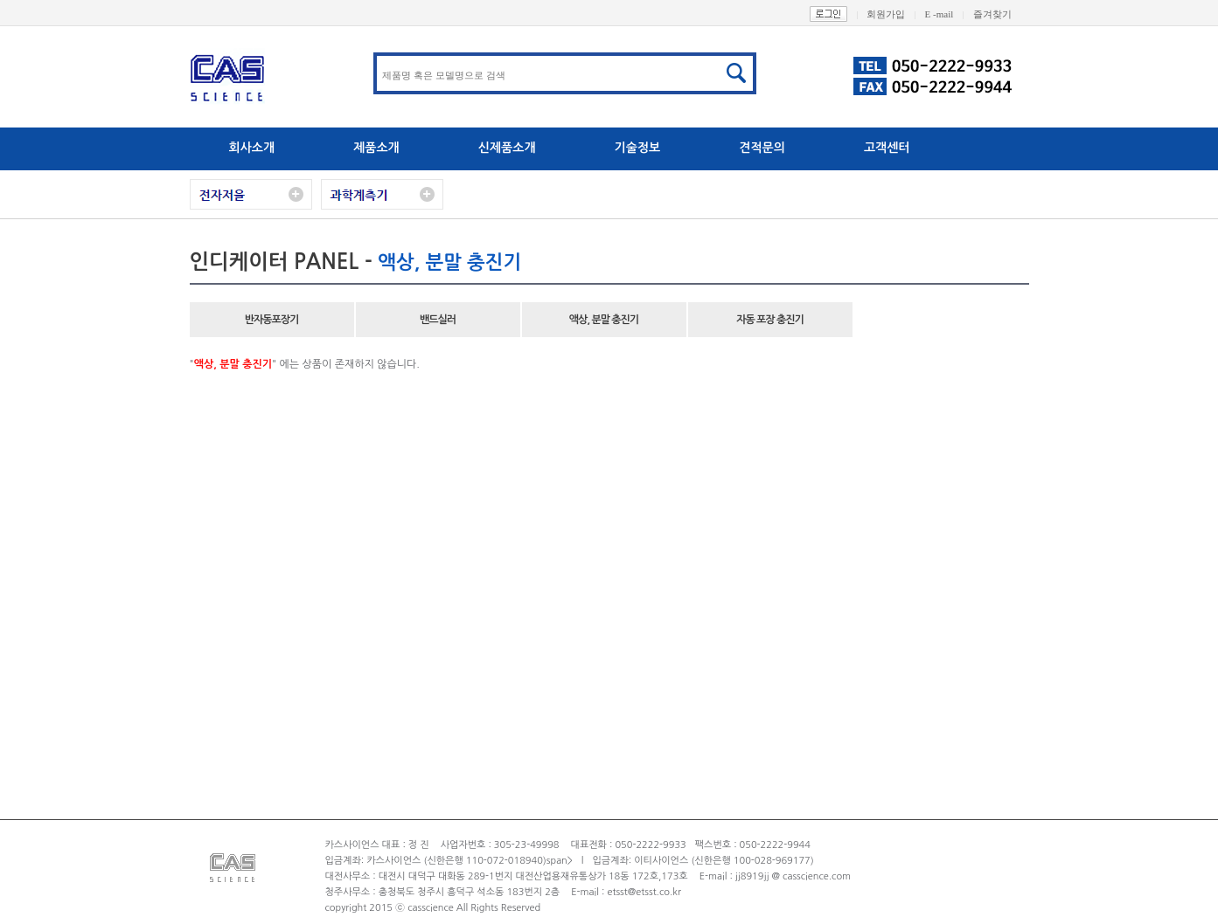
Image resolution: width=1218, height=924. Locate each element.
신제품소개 (507, 147)
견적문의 (762, 147)
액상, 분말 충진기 (603, 319)
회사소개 (252, 147)
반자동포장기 (272, 319)
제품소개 (376, 147)
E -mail (949, 14)
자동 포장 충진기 (770, 319)
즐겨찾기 (1001, 14)
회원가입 (895, 14)
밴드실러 (438, 319)
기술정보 (638, 147)
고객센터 (887, 147)
